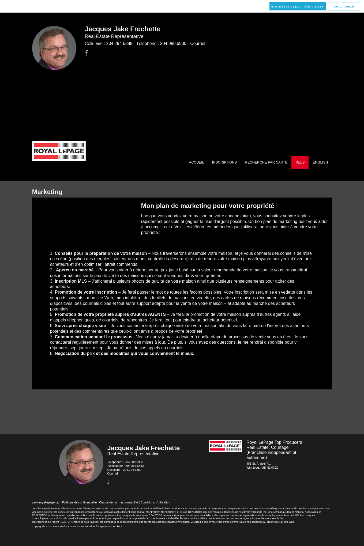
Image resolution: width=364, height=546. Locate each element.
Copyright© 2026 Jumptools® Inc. (51, 526)
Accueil (196, 162)
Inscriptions (224, 162)
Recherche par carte (266, 162)
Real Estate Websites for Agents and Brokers (96, 526)
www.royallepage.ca (45, 502)
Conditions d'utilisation (155, 502)
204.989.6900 (173, 43)
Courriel (197, 43)
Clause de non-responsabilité (118, 502)
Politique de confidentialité (79, 502)
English (320, 162)
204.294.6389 (119, 43)
